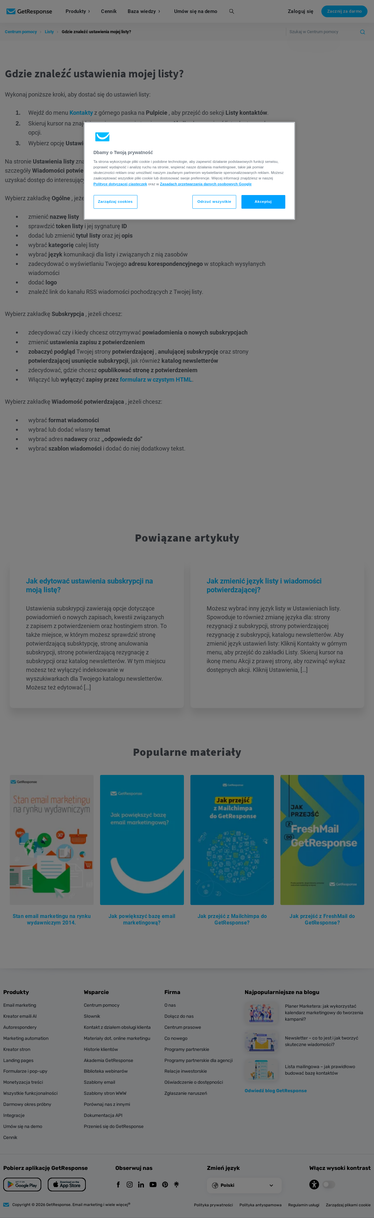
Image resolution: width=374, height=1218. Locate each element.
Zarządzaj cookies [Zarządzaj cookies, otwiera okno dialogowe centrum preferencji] (115, 201)
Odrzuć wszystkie (214, 201)
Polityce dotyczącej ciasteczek (120, 184)
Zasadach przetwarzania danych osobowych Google (205, 184)
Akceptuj (263, 201)
